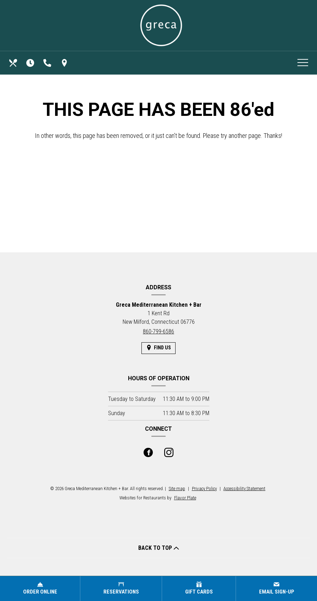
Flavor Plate (185, 497)
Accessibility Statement (244, 488)
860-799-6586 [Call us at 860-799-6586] (158, 331)
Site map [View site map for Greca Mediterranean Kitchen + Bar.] (177, 488)
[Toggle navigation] (303, 63)
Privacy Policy (204, 488)
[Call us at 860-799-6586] (48, 63)
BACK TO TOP (158, 547)
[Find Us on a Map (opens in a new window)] (65, 63)
